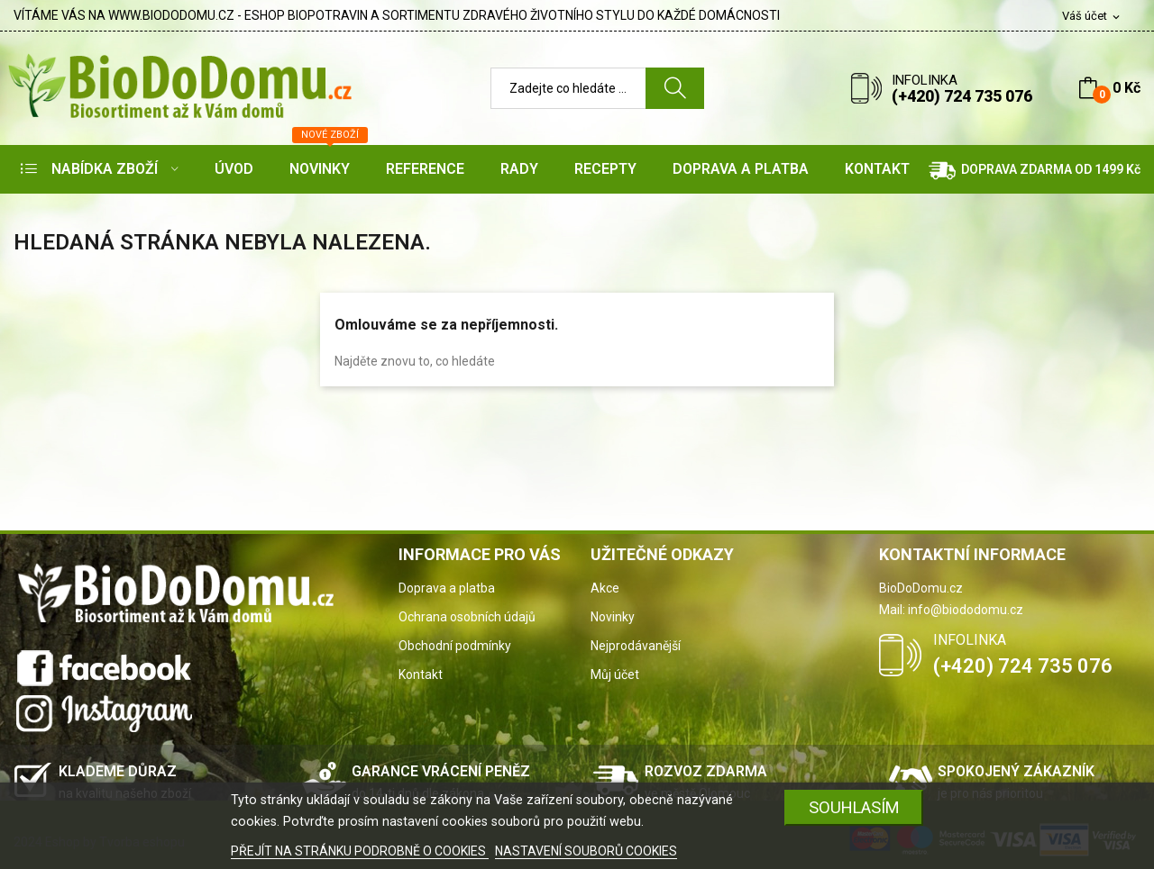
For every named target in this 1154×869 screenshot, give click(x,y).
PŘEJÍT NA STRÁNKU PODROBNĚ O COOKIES (360, 851)
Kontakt (420, 674)
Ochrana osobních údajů (467, 617)
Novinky (613, 617)
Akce (605, 588)
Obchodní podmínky (454, 645)
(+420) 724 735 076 (962, 95)
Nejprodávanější (636, 645)
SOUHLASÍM (854, 807)
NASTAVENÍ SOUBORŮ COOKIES (586, 851)
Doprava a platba (446, 588)
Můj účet (615, 674)
